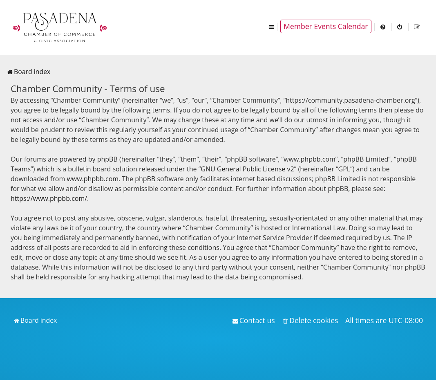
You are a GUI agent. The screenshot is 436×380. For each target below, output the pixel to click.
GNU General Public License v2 (247, 168)
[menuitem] (383, 26)
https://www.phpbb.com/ (49, 198)
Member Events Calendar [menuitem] (326, 26)
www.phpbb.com (93, 178)
